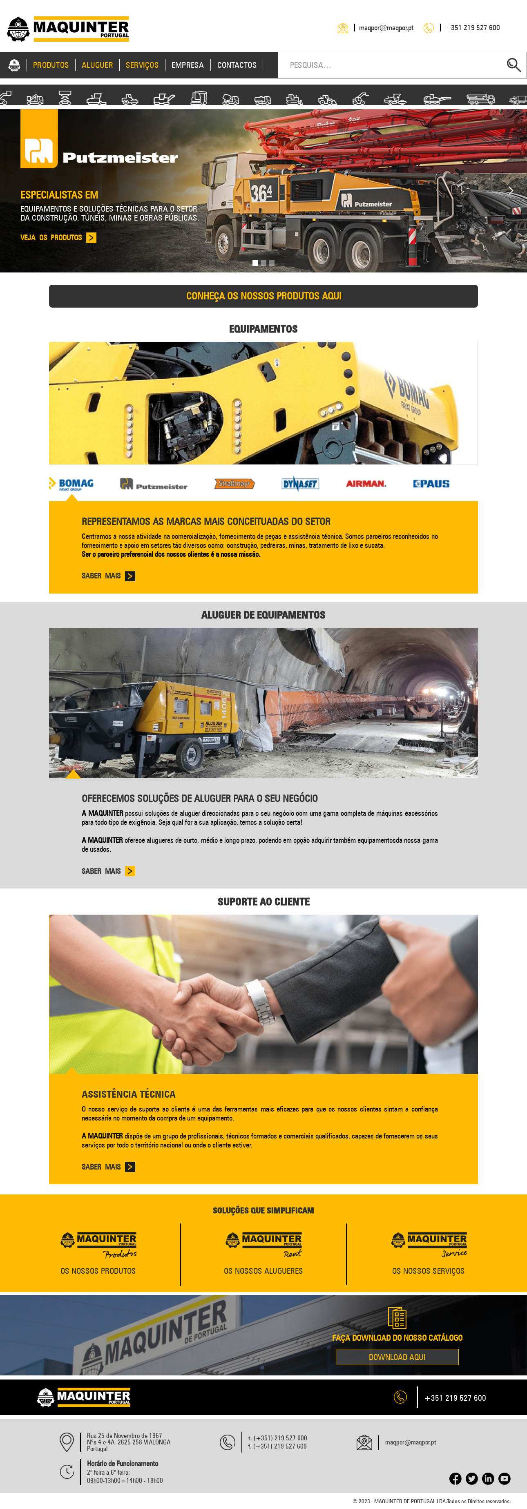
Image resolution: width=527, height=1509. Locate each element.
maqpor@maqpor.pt (386, 27)
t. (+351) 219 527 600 (277, 1438)
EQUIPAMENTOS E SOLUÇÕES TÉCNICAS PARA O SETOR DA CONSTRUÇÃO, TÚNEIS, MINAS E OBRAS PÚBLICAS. (109, 213)
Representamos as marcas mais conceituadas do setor (206, 521)
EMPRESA (188, 65)
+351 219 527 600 (472, 27)
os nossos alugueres (263, 1271)
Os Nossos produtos (98, 1271)
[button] (510, 190)
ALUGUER (97, 65)
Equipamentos (263, 329)
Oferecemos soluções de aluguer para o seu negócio (200, 798)
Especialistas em (59, 195)
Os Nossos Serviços (428, 1271)
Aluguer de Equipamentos (263, 615)
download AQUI (397, 1357)
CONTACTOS (237, 65)
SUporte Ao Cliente (264, 901)
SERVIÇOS (142, 65)
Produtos (51, 65)
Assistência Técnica (129, 1094)
